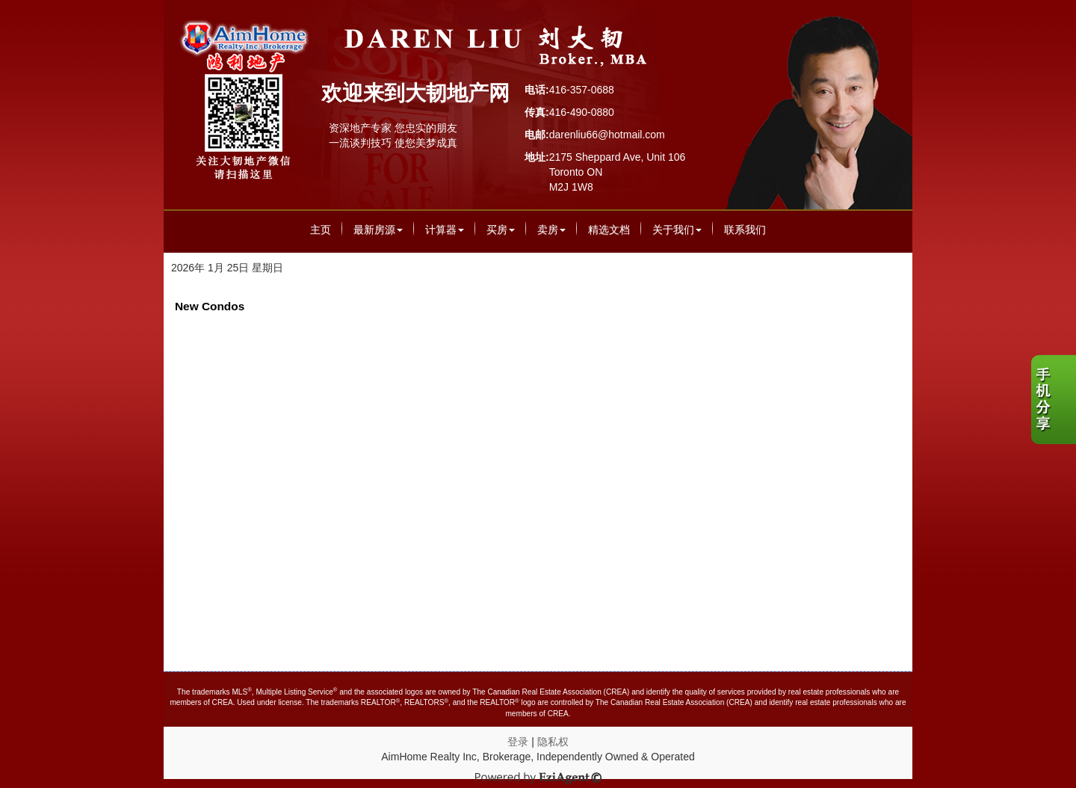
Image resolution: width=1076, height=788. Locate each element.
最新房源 (378, 230)
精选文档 (609, 230)
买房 (500, 230)
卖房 (551, 230)
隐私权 (553, 742)
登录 (517, 742)
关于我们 (677, 230)
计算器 (444, 230)
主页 (320, 230)
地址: (537, 157)
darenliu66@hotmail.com (607, 135)
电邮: (537, 135)
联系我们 (745, 230)
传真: (537, 112)
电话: (537, 90)
